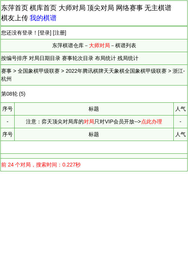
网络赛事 (129, 8)
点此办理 (151, 121)
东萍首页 (14, 8)
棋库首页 (43, 8)
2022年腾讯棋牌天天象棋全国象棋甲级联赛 (116, 71)
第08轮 (9, 94)
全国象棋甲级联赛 (39, 71)
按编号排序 (14, 58)
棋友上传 (14, 18)
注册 (59, 33)
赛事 (6, 71)
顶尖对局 (100, 8)
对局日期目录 (44, 58)
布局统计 (105, 58)
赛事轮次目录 (77, 58)
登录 (44, 33)
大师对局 (72, 8)
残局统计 (127, 58)
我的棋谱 (43, 18)
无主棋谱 (157, 8)
